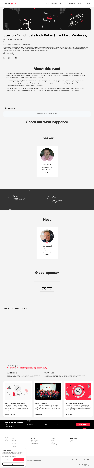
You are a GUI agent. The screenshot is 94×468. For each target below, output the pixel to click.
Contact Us (72, 442)
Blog (52, 442)
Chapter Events (34, 442)
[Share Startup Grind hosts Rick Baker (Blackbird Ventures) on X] (8, 58)
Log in (88, 3)
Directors (14, 446)
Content (61, 3)
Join (47, 3)
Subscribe (82, 424)
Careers (71, 440)
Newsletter (53, 440)
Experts (13, 442)
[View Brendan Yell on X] (47, 243)
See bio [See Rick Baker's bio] (47, 173)
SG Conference (34, 440)
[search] (84, 3)
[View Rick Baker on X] (47, 161)
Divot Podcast (54, 444)
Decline (7, 460)
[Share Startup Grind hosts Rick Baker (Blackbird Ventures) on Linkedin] (12, 58)
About (79, 3)
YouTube (53, 443)
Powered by (84, 465)
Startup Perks (71, 3)
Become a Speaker (35, 443)
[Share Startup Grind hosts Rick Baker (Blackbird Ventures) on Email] (15, 58)
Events (54, 3)
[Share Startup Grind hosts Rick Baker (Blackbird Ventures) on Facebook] (5, 58)
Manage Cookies (13, 464)
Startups (14, 443)
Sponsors (14, 444)
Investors (14, 440)
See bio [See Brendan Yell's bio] (47, 254)
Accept (19, 460)
